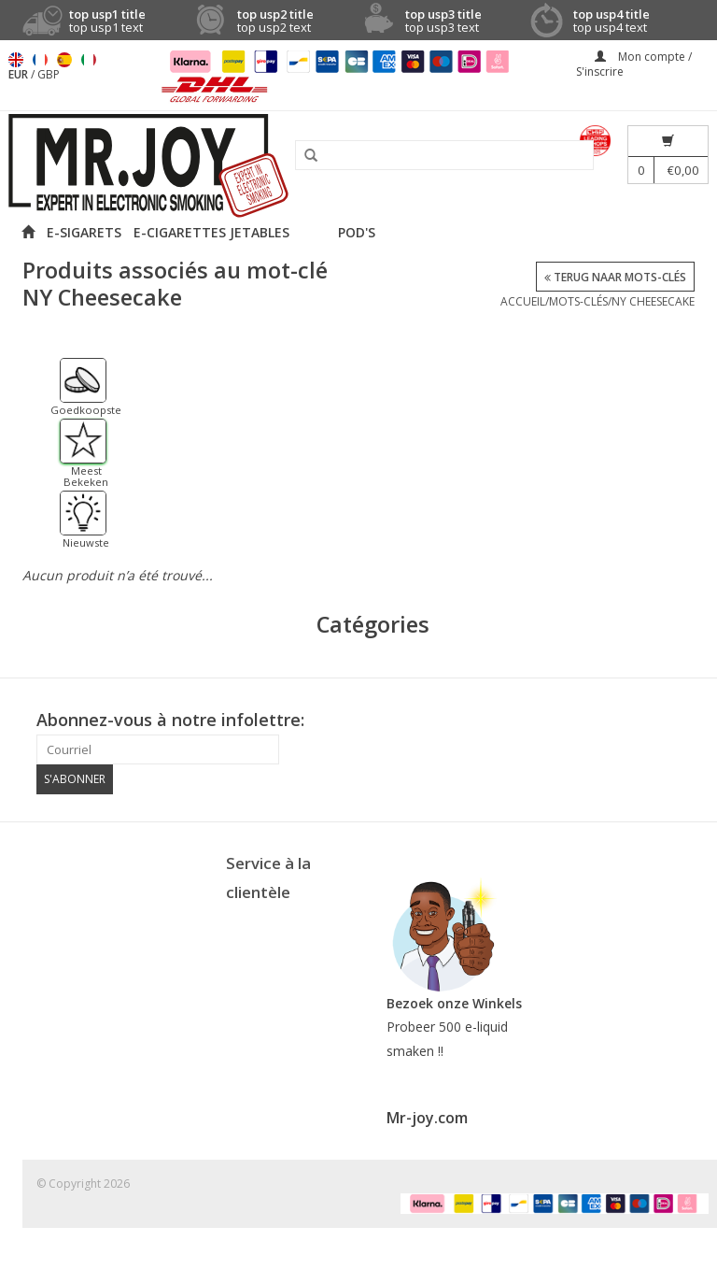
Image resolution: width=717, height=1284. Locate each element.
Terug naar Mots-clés (615, 277)
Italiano (88, 59)
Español (64, 59)
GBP (48, 74)
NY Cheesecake (653, 301)
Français (40, 59)
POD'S (356, 232)
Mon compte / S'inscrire (634, 64)
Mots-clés (578, 301)
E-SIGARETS (84, 232)
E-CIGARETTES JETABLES (211, 232)
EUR (19, 74)
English (15, 59)
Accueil (522, 301)
